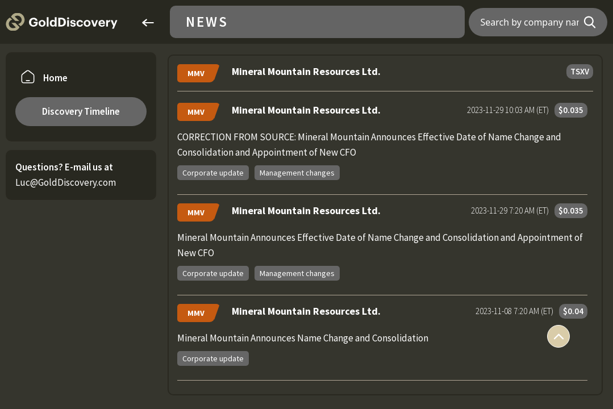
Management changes (297, 173)
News (207, 22)
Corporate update (213, 173)
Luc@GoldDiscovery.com (65, 182)
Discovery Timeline (81, 111)
